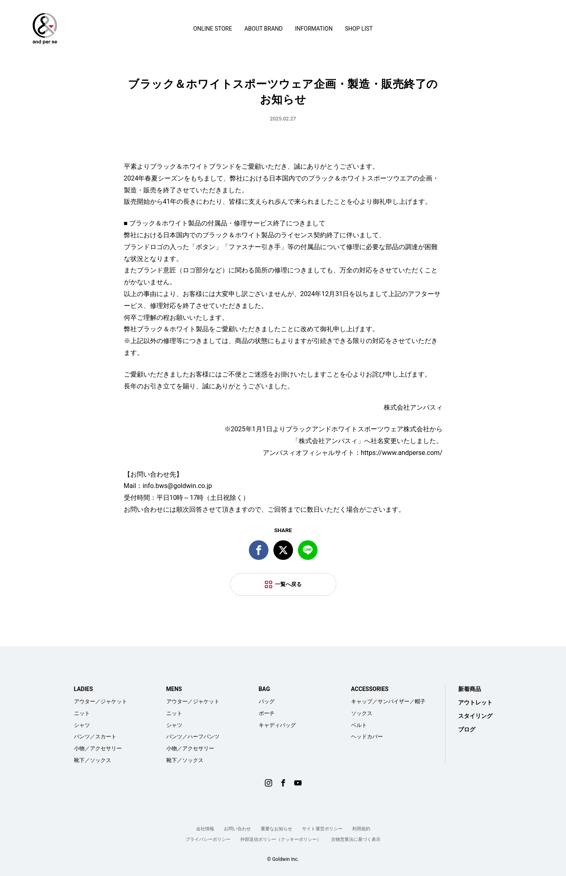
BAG (264, 689)
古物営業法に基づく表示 (355, 839)
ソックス (361, 713)
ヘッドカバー (367, 736)
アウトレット (475, 702)
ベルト (359, 725)
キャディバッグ (277, 725)
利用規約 (361, 828)
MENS (174, 689)
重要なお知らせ (276, 828)
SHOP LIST (359, 28)
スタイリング (475, 716)
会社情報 (205, 828)
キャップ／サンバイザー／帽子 (388, 701)
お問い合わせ (237, 828)
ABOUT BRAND (263, 28)
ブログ (466, 729)
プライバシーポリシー (208, 839)
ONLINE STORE (212, 28)
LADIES (83, 689)
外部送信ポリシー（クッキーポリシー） (280, 839)
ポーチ (267, 713)
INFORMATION (314, 28)
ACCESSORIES (370, 689)
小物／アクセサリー (98, 748)
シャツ (82, 725)
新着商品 (469, 689)
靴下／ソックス (92, 760)
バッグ (267, 701)
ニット (82, 713)
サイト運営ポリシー (322, 828)
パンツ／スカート (95, 736)
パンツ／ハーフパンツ (192, 736)
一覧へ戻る (288, 584)
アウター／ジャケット (100, 701)
